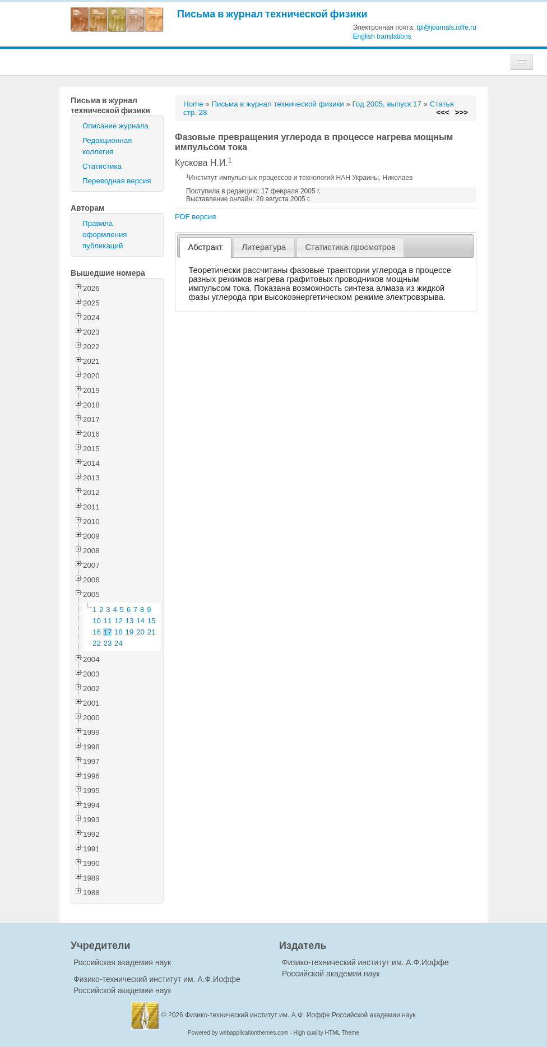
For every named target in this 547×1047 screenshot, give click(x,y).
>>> (461, 112)
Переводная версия (116, 181)
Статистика (102, 166)
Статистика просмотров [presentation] (350, 247)
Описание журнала (115, 126)
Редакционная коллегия (107, 146)
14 (140, 621)
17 (108, 632)
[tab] (205, 247)
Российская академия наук (122, 962)
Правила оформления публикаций (104, 234)
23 (108, 643)
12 (118, 621)
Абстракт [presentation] (205, 247)
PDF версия (195, 216)
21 (151, 632)
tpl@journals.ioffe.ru (446, 27)
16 (96, 632)
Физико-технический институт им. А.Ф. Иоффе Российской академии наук (300, 1015)
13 (130, 621)
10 (96, 621)
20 (140, 632)
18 (118, 632)
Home (193, 104)
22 (96, 643)
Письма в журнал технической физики (272, 13)
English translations (382, 36)
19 (130, 632)
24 (118, 643)
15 (151, 621)
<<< (442, 112)
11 (108, 621)
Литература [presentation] (264, 247)
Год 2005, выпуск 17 (387, 104)
